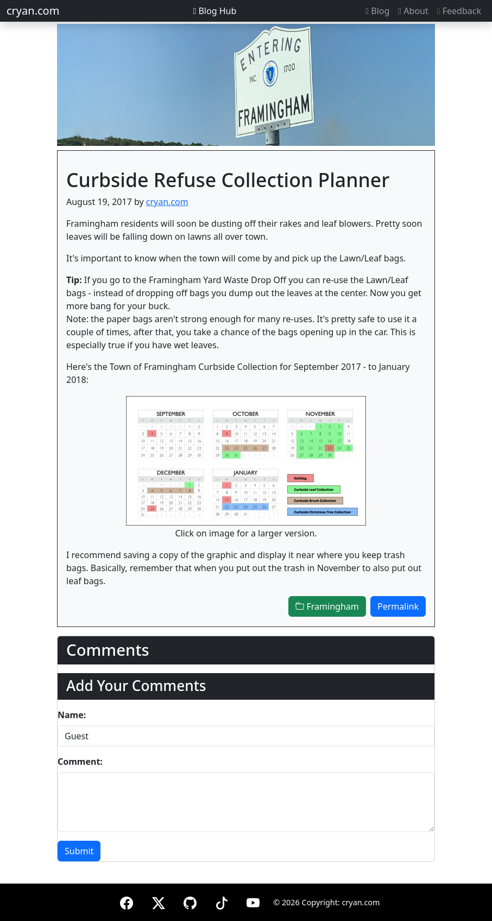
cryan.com (33, 10)
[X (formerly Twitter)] (158, 901)
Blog (377, 11)
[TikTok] (221, 901)
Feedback (459, 11)
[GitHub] (190, 901)
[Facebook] (126, 901)
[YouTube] (253, 901)
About (413, 11)
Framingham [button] (326, 606)
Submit (79, 851)
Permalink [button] (398, 606)
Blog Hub (214, 11)
